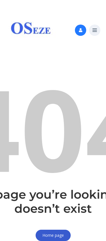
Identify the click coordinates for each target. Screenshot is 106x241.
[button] (94, 30)
